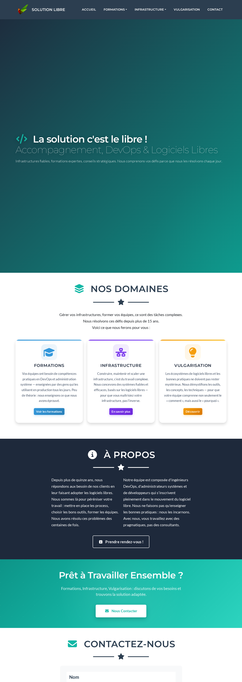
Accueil (92, 11)
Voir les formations (49, 412)
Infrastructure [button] (153, 11)
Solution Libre (55, 11)
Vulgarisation (190, 11)
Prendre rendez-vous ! (120, 539)
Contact (218, 11)
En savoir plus (121, 412)
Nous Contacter (121, 608)
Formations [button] (117, 11)
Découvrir (193, 412)
